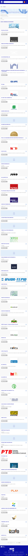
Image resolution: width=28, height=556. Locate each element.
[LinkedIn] (13, 549)
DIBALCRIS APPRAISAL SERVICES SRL (7, 43)
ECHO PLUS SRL (3, 151)
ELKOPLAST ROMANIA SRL (5, 310)
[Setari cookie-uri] (26, 554)
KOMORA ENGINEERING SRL (6, 482)
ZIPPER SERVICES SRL (4, 270)
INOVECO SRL (3, 337)
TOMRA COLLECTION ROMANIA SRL (7, 230)
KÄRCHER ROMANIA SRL (5, 163)
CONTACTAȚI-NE (21, 552)
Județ (1, 18)
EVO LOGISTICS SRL (4, 177)
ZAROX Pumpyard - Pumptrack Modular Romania (9, 324)
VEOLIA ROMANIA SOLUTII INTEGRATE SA (8, 257)
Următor (19, 542)
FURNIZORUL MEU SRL (5, 521)
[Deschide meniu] (26, 2)
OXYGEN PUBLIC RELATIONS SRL (6, 442)
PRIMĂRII (5, 552)
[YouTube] (11, 549)
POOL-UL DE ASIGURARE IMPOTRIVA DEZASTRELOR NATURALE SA (12, 137)
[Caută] (22, 2)
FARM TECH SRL (4, 417)
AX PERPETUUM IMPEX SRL (5, 124)
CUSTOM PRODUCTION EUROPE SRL (7, 217)
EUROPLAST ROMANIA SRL (5, 204)
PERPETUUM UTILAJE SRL (5, 430)
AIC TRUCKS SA (3, 364)
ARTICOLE (13, 552)
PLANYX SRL (3, 494)
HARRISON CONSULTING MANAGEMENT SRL (8, 508)
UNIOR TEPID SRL (4, 284)
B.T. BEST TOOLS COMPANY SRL (6, 97)
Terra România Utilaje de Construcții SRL (8, 190)
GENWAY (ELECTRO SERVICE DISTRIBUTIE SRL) (9, 469)
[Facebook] (10, 549)
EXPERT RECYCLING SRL (5, 243)
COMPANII (9, 552)
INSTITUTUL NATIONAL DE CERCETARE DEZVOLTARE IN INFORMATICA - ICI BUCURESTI (13, 71)
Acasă (1, 6)
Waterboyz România (4, 30)
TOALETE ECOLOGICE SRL (5, 297)
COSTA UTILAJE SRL (4, 351)
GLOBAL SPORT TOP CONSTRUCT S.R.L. (7, 390)
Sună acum (3, 34)
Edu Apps (2, 84)
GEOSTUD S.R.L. (3, 535)
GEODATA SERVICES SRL (5, 111)
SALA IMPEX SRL (4, 377)
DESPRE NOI (16, 552)
